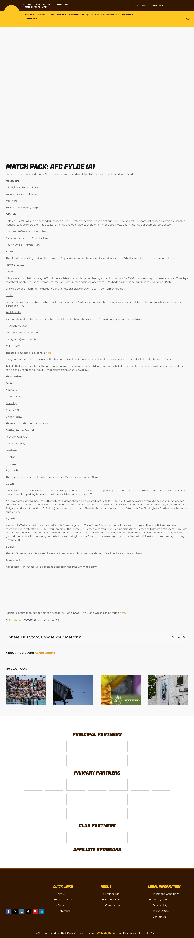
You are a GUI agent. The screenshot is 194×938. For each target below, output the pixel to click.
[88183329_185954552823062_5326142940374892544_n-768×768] (161, 780)
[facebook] (8, 911)
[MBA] (118, 780)
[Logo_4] (54, 756)
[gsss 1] (76, 756)
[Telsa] (33, 742)
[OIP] (118, 833)
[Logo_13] (140, 780)
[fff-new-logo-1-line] (97, 756)
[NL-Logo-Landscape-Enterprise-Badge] (129, 3)
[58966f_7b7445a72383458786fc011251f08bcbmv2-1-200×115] (140, 794)
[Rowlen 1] (76, 794)
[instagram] (21, 911)
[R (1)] (97, 833)
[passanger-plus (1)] (97, 794)
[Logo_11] (161, 742)
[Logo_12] (97, 742)
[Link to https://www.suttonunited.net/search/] (188, 19)
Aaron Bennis (15, 620)
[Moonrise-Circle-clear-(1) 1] (118, 794)
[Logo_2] (140, 742)
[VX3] (54, 742)
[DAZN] (140, 756)
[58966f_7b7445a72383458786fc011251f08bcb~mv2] (54, 794)
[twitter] (15, 911)
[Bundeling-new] (33, 794)
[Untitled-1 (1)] (178, 3)
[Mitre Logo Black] (118, 809)
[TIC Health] (76, 809)
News (39, 620)
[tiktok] (28, 911)
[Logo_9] (118, 742)
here (172, 258)
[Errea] (97, 809)
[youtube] (35, 911)
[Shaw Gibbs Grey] (161, 794)
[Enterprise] (118, 756)
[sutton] (11, 6)
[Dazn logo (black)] (176, 19)
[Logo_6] (54, 780)
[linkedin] (41, 911)
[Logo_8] (97, 780)
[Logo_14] (76, 742)
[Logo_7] (76, 780)
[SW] (76, 833)
